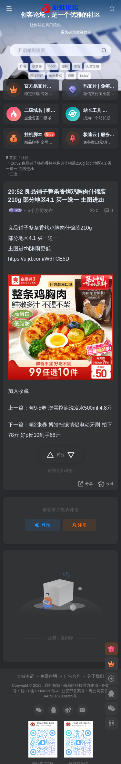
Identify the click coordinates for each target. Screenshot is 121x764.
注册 (79, 525)
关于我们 (95, 676)
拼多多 (37, 66)
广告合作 (72, 676)
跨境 (71, 75)
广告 (23, 66)
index (51, 66)
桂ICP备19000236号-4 (40, 691)
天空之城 (92, 66)
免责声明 (48, 676)
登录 (42, 525)
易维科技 (75, 685)
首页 (11, 158)
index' (84, 75)
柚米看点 (55, 75)
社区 (25, 158)
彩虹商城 (52, 685)
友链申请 (25, 676)
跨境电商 (36, 75)
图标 (65, 66)
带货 (77, 66)
